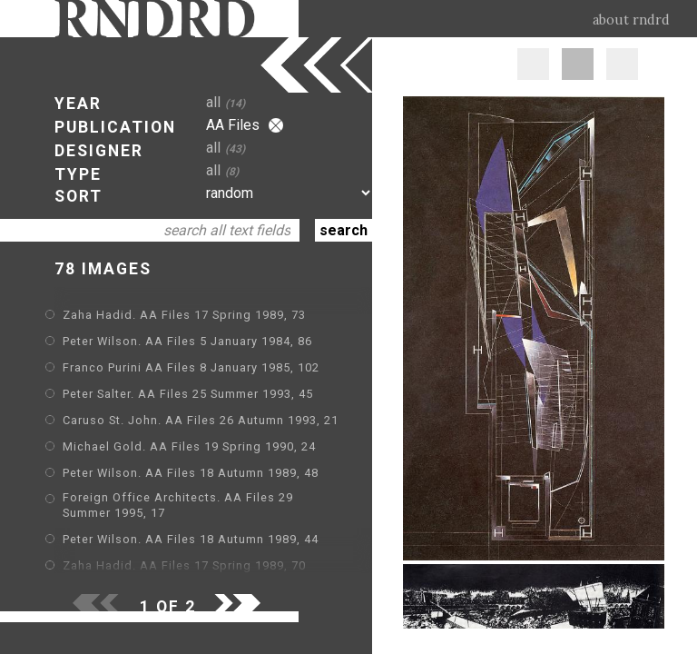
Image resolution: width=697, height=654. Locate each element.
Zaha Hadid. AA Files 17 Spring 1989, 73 (184, 315)
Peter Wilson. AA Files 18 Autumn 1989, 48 (191, 473)
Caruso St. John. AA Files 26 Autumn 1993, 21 (201, 420)
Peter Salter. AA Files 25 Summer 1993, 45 (188, 394)
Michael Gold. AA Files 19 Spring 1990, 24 (189, 446)
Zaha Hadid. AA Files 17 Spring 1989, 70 (184, 565)
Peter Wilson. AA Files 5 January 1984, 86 (187, 341)
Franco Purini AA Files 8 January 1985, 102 (191, 367)
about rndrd (631, 20)
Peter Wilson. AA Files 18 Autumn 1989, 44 (191, 539)
